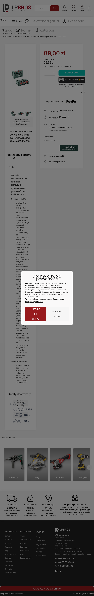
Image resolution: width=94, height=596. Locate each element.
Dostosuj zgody (57, 314)
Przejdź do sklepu (35, 314)
